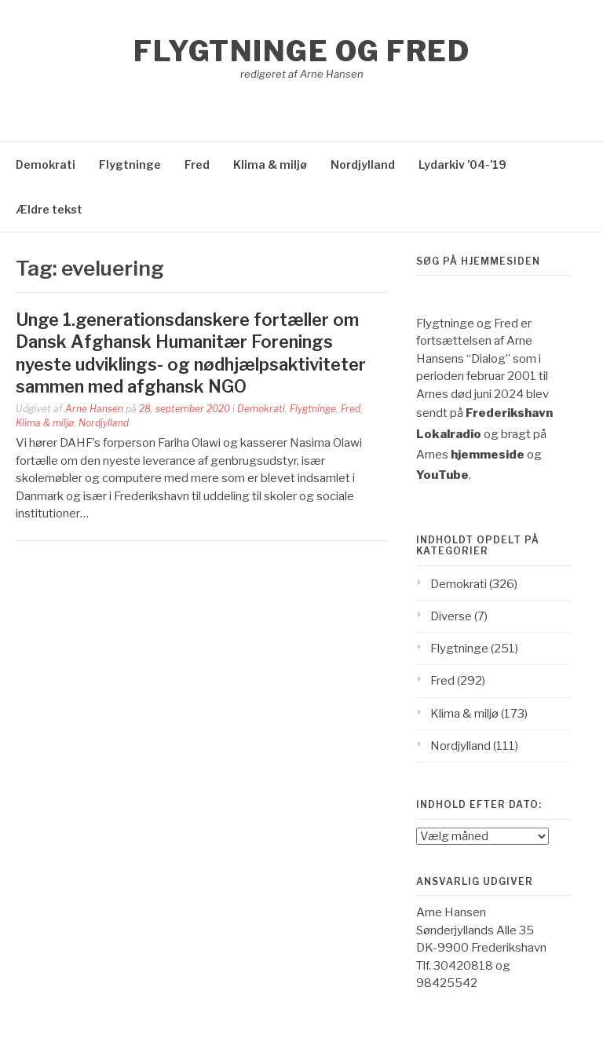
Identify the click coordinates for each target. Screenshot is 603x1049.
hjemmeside (487, 455)
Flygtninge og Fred (301, 51)
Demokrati (45, 164)
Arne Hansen (94, 409)
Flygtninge (130, 164)
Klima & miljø (270, 164)
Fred (197, 164)
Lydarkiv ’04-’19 (462, 164)
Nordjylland (363, 164)
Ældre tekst (49, 209)
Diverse (451, 616)
